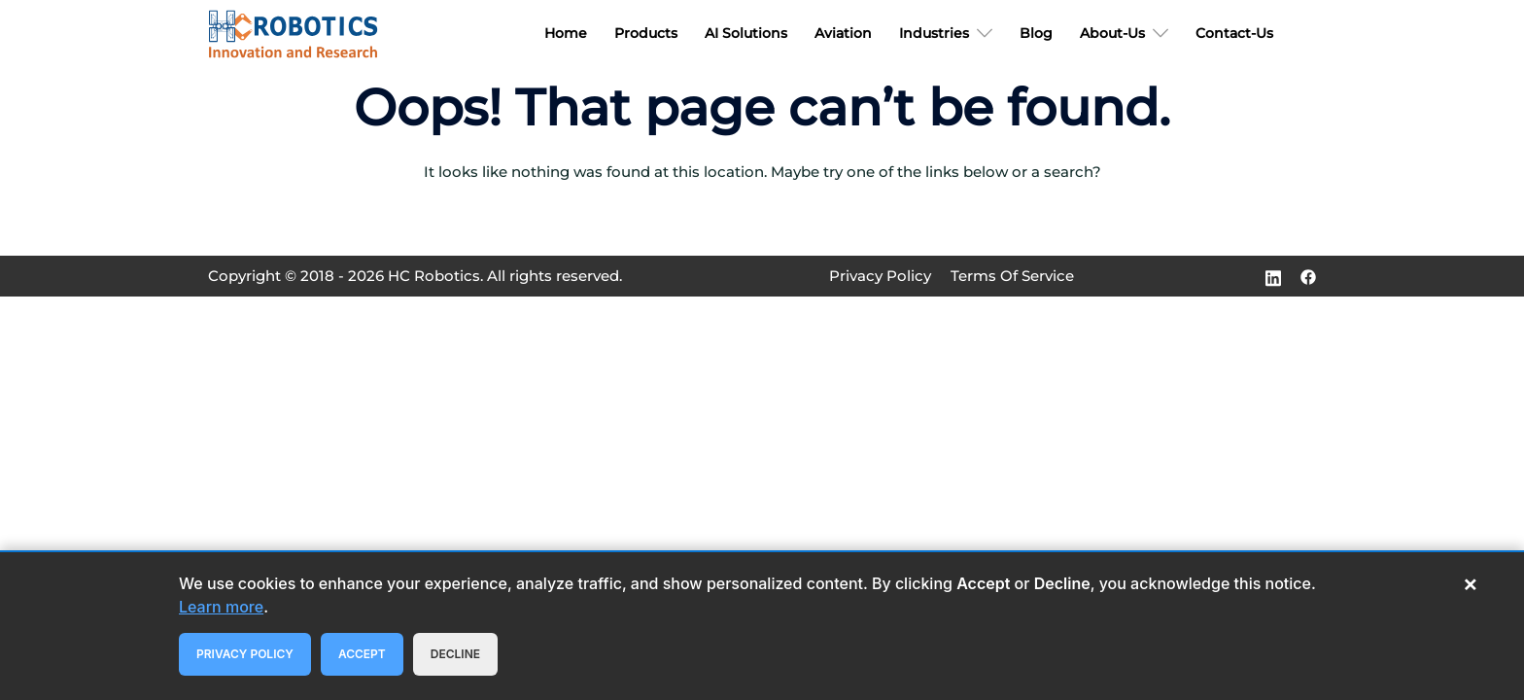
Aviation (843, 33)
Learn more (221, 606)
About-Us (1112, 33)
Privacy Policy (880, 275)
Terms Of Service (1012, 275)
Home (565, 33)
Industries (934, 33)
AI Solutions (746, 33)
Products (645, 33)
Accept (362, 654)
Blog (1036, 33)
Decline (455, 654)
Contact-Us (1234, 33)
